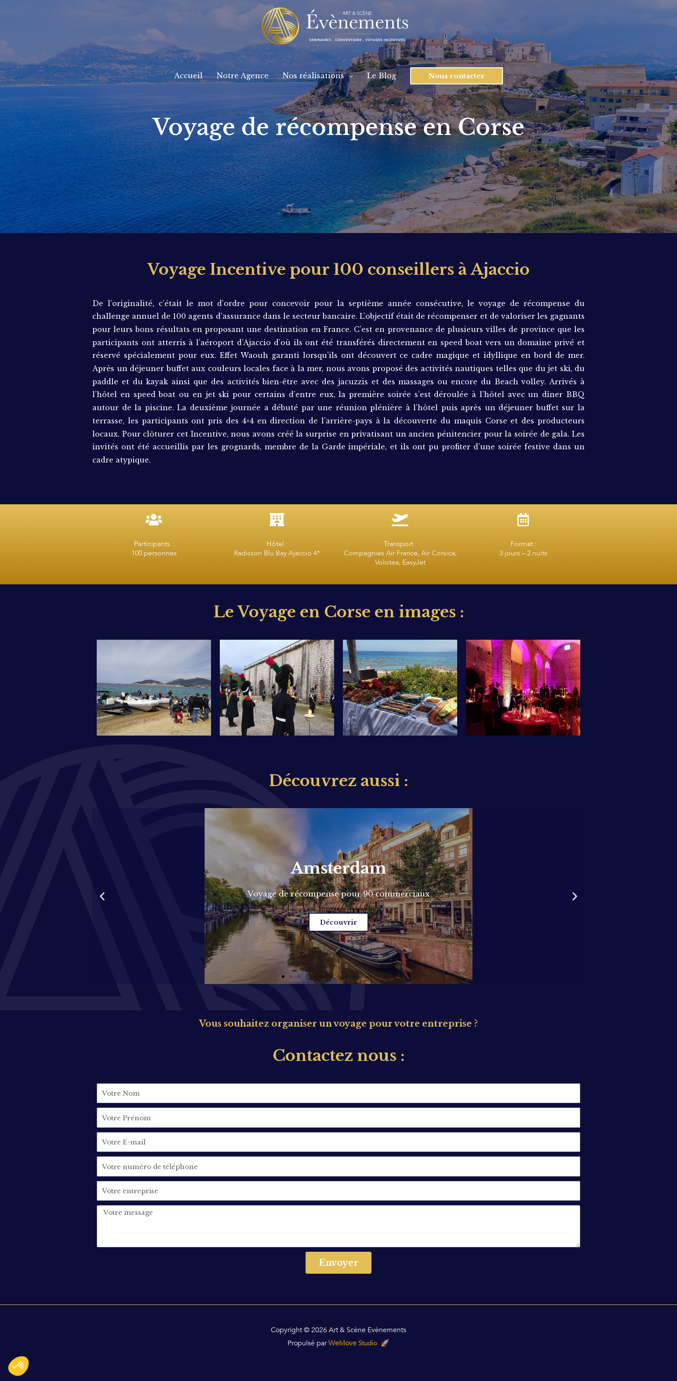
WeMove (353, 1343)
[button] (283, 976)
